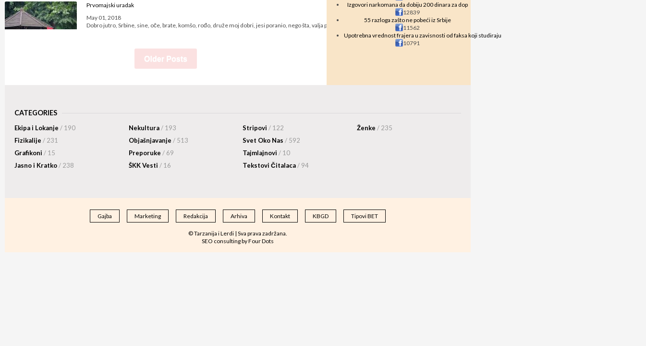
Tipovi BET (364, 216)
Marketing (147, 216)
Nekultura (152, 128)
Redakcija (195, 216)
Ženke (374, 128)
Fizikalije (36, 140)
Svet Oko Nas (271, 140)
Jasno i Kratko (44, 165)
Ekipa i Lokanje (44, 128)
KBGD (321, 216)
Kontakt (280, 216)
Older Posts (165, 59)
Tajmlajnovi (266, 153)
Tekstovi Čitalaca (276, 165)
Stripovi (263, 128)
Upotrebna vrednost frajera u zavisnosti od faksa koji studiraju (422, 35)
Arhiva (239, 216)
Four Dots (261, 241)
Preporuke (151, 153)
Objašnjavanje (158, 140)
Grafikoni (34, 153)
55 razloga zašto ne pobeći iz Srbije (407, 20)
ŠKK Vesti (150, 165)
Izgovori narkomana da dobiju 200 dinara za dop (407, 4)
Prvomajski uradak (110, 5)
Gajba (105, 216)
